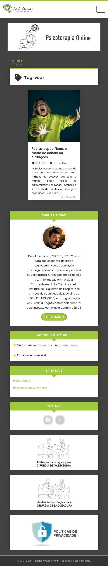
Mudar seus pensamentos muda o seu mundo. (48, 345)
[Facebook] (48, 420)
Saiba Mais (54, 317)
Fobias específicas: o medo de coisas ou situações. (49, 152)
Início (19, 60)
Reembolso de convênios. (30, 388)
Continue (68, 197)
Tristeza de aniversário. (32, 355)
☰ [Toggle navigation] (100, 9)
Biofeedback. (22, 381)
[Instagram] (60, 420)
